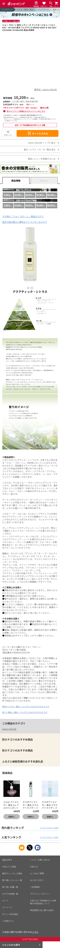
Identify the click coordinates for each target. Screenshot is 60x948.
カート (5, 900)
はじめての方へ (37, 880)
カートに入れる (37, 133)
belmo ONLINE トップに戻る (41, 143)
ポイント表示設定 (10, 914)
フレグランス (43, 9)
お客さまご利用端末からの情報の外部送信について (43, 902)
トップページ (6, 9)
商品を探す (7, 859)
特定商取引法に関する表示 (42, 910)
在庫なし (11, 816)
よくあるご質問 (37, 873)
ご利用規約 (35, 887)
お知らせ (34, 866)
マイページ (7, 907)
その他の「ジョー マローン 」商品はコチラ (23, 216)
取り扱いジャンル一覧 (12, 880)
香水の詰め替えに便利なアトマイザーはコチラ (24, 222)
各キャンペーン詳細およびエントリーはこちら (26, 111)
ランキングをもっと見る (49, 827)
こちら (35, 931)
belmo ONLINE (9, 728)
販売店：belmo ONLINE (45, 89)
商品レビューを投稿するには (41, 159)
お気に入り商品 (9, 866)
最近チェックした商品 (12, 873)
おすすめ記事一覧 (10, 893)
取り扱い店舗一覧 (10, 887)
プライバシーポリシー (40, 893)
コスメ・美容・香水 (25, 9)
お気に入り (8, 135)
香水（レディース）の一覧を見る (39, 149)
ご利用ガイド (8, 921)
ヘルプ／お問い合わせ (40, 859)
